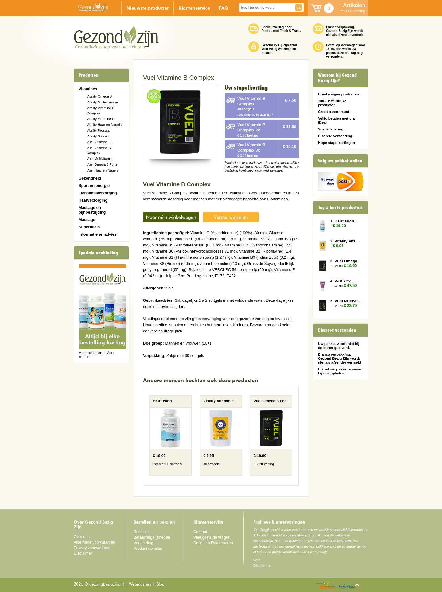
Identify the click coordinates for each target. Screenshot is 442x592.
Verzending (143, 542)
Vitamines (88, 89)
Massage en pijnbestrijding (92, 210)
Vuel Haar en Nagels (102, 170)
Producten (89, 75)
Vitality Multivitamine (102, 102)
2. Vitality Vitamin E (346, 241)
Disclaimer (83, 553)
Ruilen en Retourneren (213, 542)
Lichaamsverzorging (98, 193)
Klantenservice (194, 7)
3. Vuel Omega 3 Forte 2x (346, 261)
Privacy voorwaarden (92, 547)
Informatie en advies (98, 234)
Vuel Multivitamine (100, 159)
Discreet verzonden (337, 330)
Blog (161, 584)
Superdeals (89, 227)
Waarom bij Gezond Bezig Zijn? (337, 77)
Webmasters (140, 584)
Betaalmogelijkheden (152, 537)
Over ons (82, 536)
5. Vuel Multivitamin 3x (346, 301)
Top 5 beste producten (340, 207)
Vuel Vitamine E (99, 142)
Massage (87, 219)
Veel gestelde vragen (211, 537)
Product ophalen (148, 548)
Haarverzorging (93, 200)
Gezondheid (90, 178)
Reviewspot (349, 586)
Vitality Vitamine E (100, 119)
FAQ (223, 7)
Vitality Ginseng (98, 136)
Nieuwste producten (148, 7)
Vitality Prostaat (98, 130)
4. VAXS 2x (340, 281)
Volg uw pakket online (340, 161)
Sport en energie (94, 185)
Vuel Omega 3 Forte (102, 164)
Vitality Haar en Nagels (104, 124)
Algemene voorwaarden (94, 542)
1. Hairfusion (342, 221)
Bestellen (142, 531)
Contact (200, 531)
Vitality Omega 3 (99, 96)
